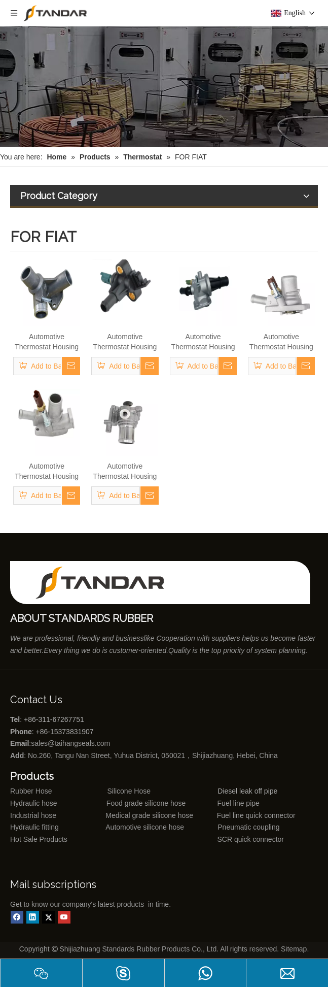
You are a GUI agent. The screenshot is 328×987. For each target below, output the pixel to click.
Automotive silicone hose (126, 827)
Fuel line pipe (238, 803)
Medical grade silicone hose (149, 815)
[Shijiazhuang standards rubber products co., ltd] (106, 582)
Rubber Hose (31, 791)
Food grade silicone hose (147, 803)
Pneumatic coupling (248, 827)
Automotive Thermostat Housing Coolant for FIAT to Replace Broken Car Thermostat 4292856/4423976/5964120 (46, 342)
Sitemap (294, 949)
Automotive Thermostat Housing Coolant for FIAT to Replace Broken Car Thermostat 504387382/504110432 (124, 471)
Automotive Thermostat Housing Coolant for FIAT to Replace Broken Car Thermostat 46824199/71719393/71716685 (124, 342)
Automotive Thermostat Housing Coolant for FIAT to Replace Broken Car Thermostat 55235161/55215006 (46, 471)
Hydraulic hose (33, 803)
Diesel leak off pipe (247, 791)
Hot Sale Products (38, 839)
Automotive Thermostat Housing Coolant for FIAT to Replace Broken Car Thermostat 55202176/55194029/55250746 (281, 342)
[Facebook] (17, 917)
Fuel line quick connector (256, 815)
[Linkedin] (32, 917)
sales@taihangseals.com (71, 743)
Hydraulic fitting (34, 827)
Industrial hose (33, 815)
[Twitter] (48, 917)
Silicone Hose (108, 791)
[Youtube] (64, 917)
